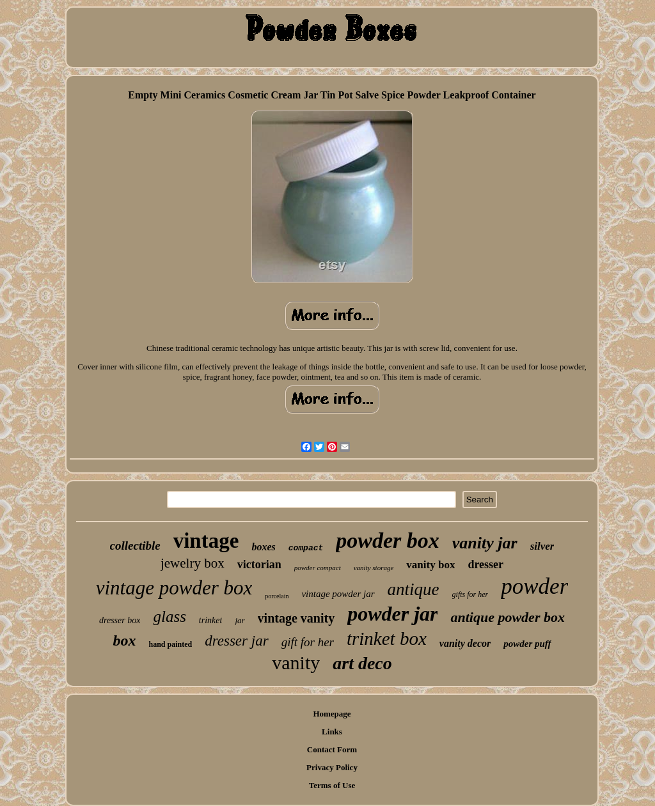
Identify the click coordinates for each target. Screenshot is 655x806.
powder (534, 586)
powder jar (392, 613)
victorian (259, 564)
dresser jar (236, 641)
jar (239, 620)
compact (306, 548)
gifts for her (470, 594)
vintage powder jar (337, 594)
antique (413, 589)
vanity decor (465, 643)
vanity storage (374, 567)
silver (542, 546)
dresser (485, 564)
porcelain (276, 596)
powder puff (527, 644)
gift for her (307, 642)
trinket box (387, 638)
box (124, 640)
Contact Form (332, 749)
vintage (206, 540)
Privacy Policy (332, 767)
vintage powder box (174, 588)
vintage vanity (296, 618)
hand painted (170, 644)
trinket (211, 620)
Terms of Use (332, 785)
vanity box (430, 565)
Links (332, 731)
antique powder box (507, 617)
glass (169, 616)
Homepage (332, 713)
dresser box (119, 620)
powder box (387, 540)
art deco (362, 663)
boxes (263, 546)
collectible (135, 545)
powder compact (317, 567)
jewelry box (193, 563)
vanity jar (484, 543)
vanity (296, 662)
